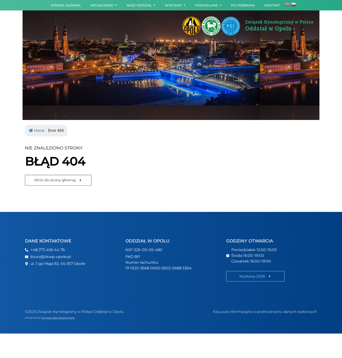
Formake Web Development (58, 318)
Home (36, 130)
